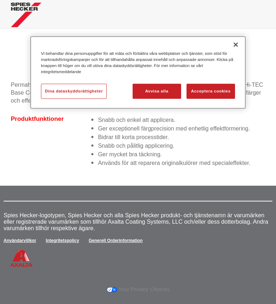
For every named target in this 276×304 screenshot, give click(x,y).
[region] (138, 72)
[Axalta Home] (26, 20)
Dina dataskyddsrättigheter (74, 91)
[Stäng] (236, 45)
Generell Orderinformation (116, 240)
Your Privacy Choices (138, 289)
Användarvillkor (20, 240)
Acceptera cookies (210, 91)
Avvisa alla (157, 91)
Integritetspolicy (62, 240)
